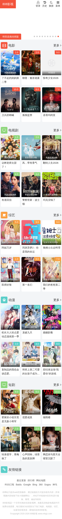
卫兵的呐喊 (8, 115)
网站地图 (40, 480)
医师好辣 (7, 284)
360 (40, 484)
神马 (55, 484)
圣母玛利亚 (49, 115)
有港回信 (7, 199)
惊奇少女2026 (50, 78)
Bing (34, 484)
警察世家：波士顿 (31, 201)
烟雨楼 (46, 417)
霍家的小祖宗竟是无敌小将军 (10, 419)
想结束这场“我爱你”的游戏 (51, 371)
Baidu (19, 484)
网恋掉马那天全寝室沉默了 (51, 456)
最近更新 (21, 480)
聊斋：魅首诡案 (31, 78)
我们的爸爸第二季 (51, 286)
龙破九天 (27, 332)
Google (27, 484)
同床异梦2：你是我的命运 (30, 249)
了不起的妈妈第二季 (10, 80)
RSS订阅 (9, 484)
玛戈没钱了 (49, 199)
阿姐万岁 (7, 247)
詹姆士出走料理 (51, 247)
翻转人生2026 (50, 162)
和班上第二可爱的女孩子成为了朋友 (31, 372)
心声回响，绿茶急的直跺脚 (31, 456)
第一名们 (27, 284)
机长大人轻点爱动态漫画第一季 (10, 334)
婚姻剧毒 (48, 332)
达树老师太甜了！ (9, 164)
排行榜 (31, 480)
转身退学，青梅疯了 (10, 456)
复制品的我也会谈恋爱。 (10, 371)
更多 (57, 45)
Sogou (47, 484)
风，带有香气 (29, 162)
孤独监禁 (27, 115)
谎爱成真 (27, 417)
